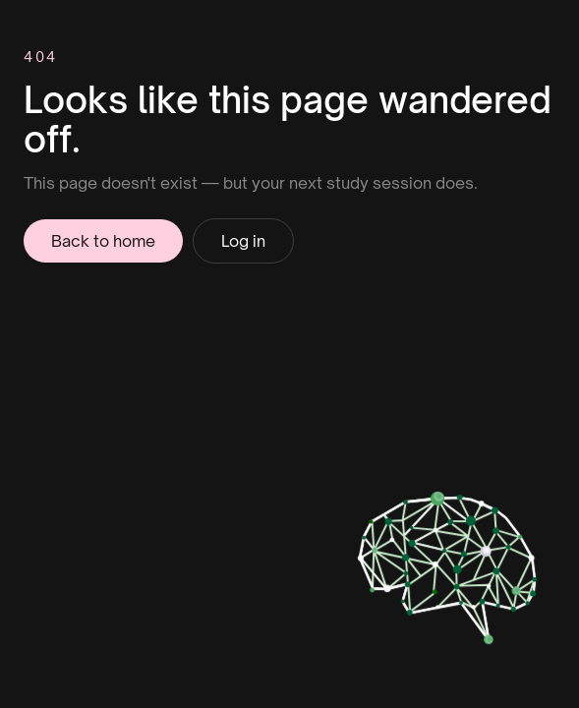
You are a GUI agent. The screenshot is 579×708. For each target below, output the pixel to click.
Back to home (103, 241)
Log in (243, 241)
